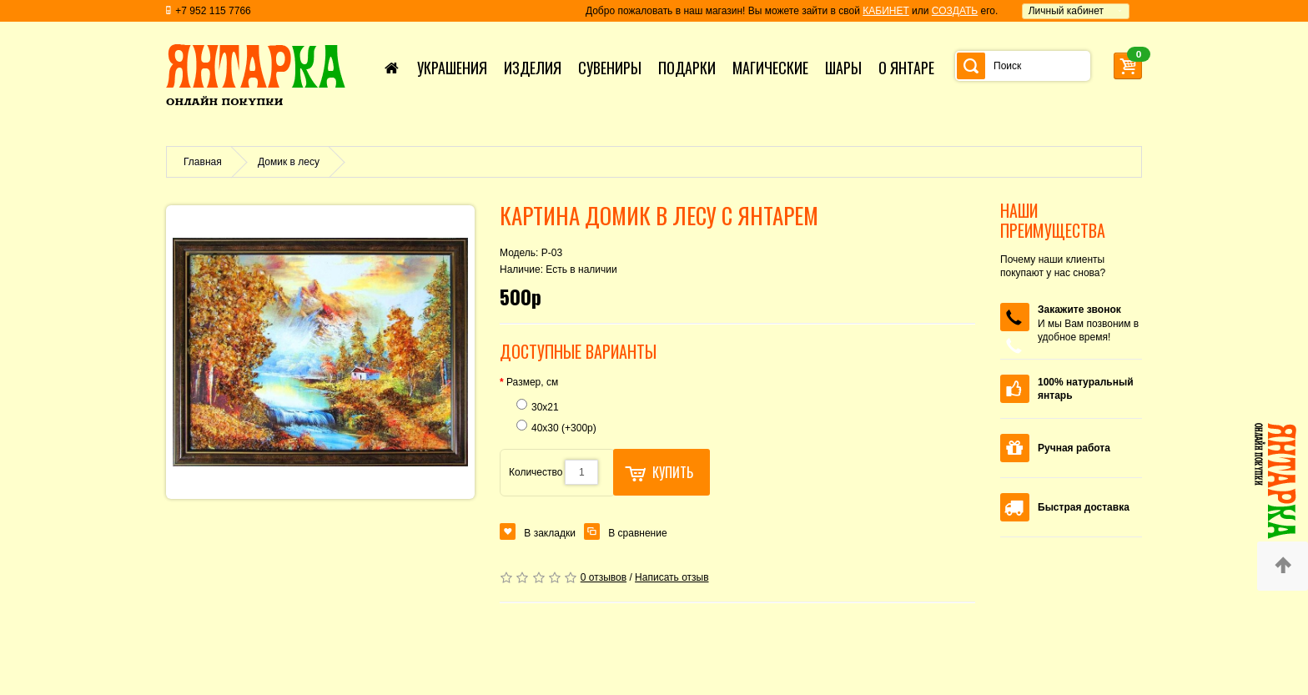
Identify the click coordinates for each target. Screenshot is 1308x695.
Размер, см (532, 382)
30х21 (537, 406)
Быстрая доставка (1083, 507)
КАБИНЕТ (886, 11)
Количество (535, 472)
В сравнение (637, 533)
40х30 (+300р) (556, 427)
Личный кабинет (1066, 11)
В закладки (550, 533)
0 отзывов (603, 577)
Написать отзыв (671, 577)
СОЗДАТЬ (955, 11)
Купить (659, 472)
